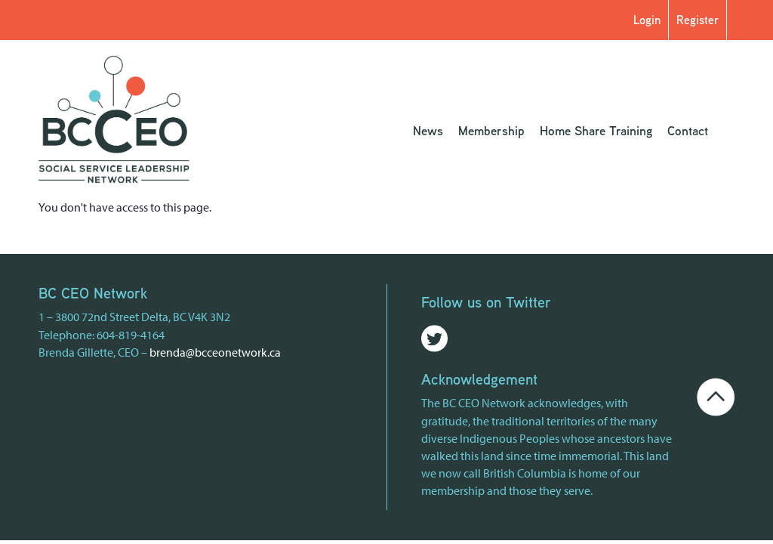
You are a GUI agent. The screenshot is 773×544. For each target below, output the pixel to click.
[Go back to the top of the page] (715, 395)
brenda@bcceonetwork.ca (215, 352)
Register (697, 19)
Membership (491, 130)
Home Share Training (596, 130)
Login (647, 19)
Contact (687, 130)
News (428, 130)
